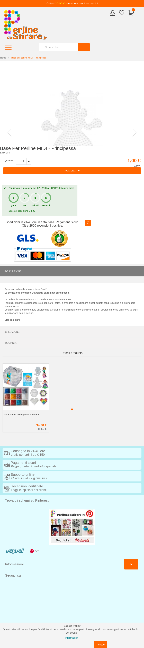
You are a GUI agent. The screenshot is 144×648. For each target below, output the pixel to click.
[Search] (84, 47)
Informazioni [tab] (14, 564)
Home (3, 57)
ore (24, 205)
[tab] (72, 271)
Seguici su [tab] (13, 575)
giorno (14, 205)
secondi (46, 205)
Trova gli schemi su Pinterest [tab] (27, 500)
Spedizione (12, 332)
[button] (9, 132)
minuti (35, 205)
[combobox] (57, 47)
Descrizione (13, 271)
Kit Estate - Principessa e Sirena (21, 414)
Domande (11, 343)
